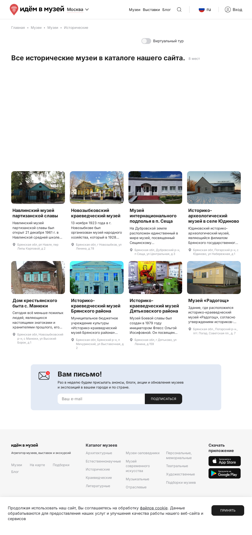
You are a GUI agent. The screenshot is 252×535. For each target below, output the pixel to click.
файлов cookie (154, 507)
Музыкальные (137, 479)
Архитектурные (99, 453)
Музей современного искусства (138, 466)
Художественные (180, 474)
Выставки (151, 9)
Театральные (177, 466)
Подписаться (163, 399)
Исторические (98, 469)
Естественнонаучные (103, 461)
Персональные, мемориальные (179, 455)
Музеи (134, 9)
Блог (166, 9)
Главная (18, 27)
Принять (227, 510)
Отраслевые (136, 487)
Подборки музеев (181, 482)
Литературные (98, 486)
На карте (37, 465)
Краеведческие (99, 477)
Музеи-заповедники (142, 453)
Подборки (61, 465)
